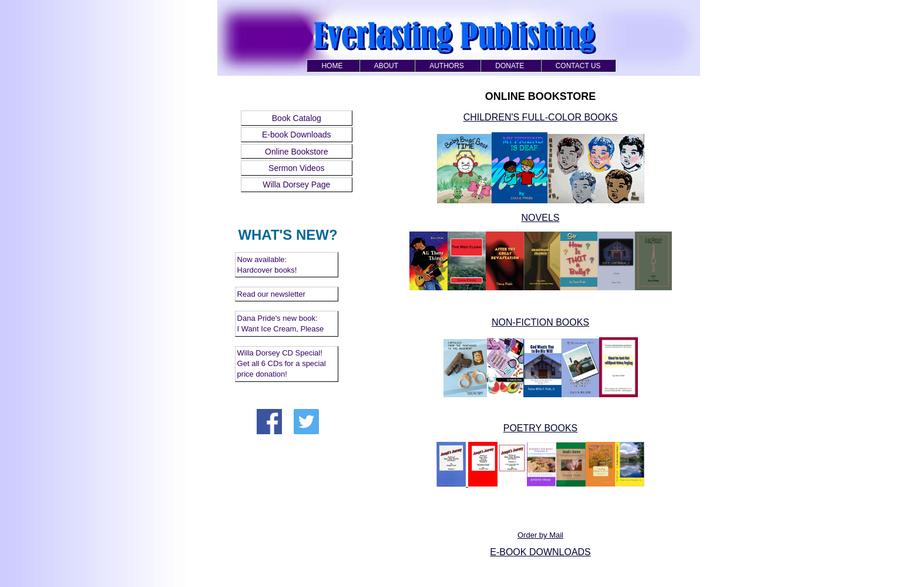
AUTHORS (446, 66)
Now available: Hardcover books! (267, 264)
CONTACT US (578, 66)
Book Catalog (296, 118)
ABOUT (386, 66)
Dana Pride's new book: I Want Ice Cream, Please (280, 323)
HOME (331, 66)
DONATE (509, 66)
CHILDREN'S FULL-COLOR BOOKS (540, 117)
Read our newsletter (271, 294)
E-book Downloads (296, 134)
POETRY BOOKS (540, 428)
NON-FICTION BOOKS (540, 322)
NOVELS (541, 218)
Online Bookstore (296, 151)
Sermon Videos (296, 168)
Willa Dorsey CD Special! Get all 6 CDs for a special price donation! (281, 363)
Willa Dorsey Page (296, 184)
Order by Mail (540, 535)
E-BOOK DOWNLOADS (540, 552)
